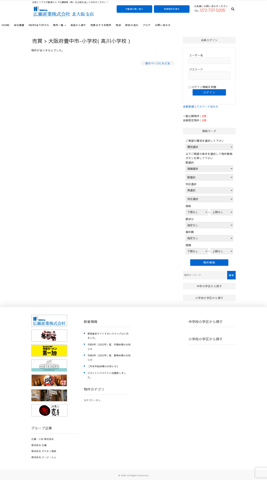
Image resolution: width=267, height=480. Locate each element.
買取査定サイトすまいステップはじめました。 (108, 336)
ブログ (178, 24)
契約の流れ (163, 24)
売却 (149, 24)
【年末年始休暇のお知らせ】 (103, 366)
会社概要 (50, 24)
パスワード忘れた (207, 106)
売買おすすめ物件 (132, 24)
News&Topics (70, 24)
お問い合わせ (194, 24)
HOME (37, 24)
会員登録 (188, 106)
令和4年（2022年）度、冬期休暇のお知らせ (109, 347)
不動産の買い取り (134, 9)
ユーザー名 (196, 55)
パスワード (196, 69)
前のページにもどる (157, 63)
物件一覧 (89, 24)
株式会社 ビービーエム (43, 457)
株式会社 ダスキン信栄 (43, 451)
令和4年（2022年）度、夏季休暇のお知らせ (109, 357)
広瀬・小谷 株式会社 (42, 439)
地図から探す (109, 24)
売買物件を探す (172, 9)
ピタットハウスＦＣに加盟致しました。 (107, 375)
